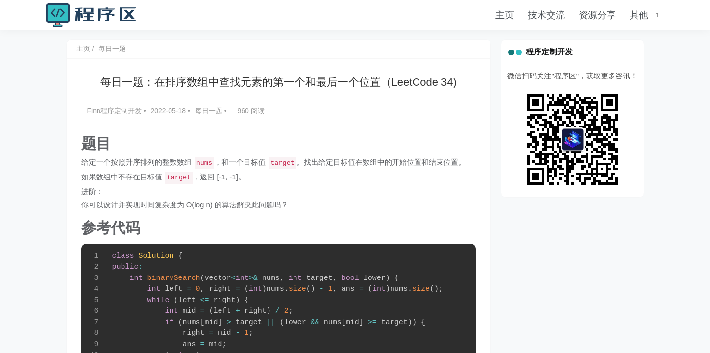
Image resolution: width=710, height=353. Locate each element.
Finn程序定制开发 (115, 111)
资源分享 (597, 15)
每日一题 (112, 48)
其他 (639, 15)
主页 (504, 15)
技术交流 (546, 15)
